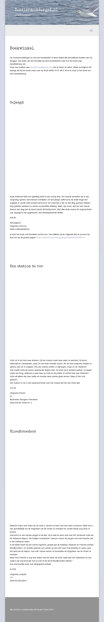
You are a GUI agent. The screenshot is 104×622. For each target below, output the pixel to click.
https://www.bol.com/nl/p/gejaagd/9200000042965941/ (60, 237)
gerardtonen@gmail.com (41, 67)
